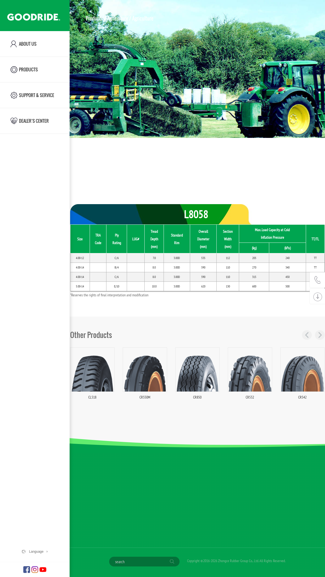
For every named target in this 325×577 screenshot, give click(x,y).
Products (94, 18)
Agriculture (117, 18)
